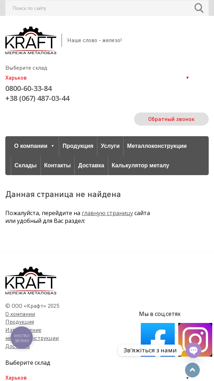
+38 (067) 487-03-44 (37, 98)
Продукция (78, 146)
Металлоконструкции (157, 146)
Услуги (110, 146)
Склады (26, 165)
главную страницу (107, 213)
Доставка (91, 165)
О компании (34, 146)
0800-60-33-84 (28, 88)
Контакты (57, 165)
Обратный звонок (171, 118)
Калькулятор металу (140, 165)
